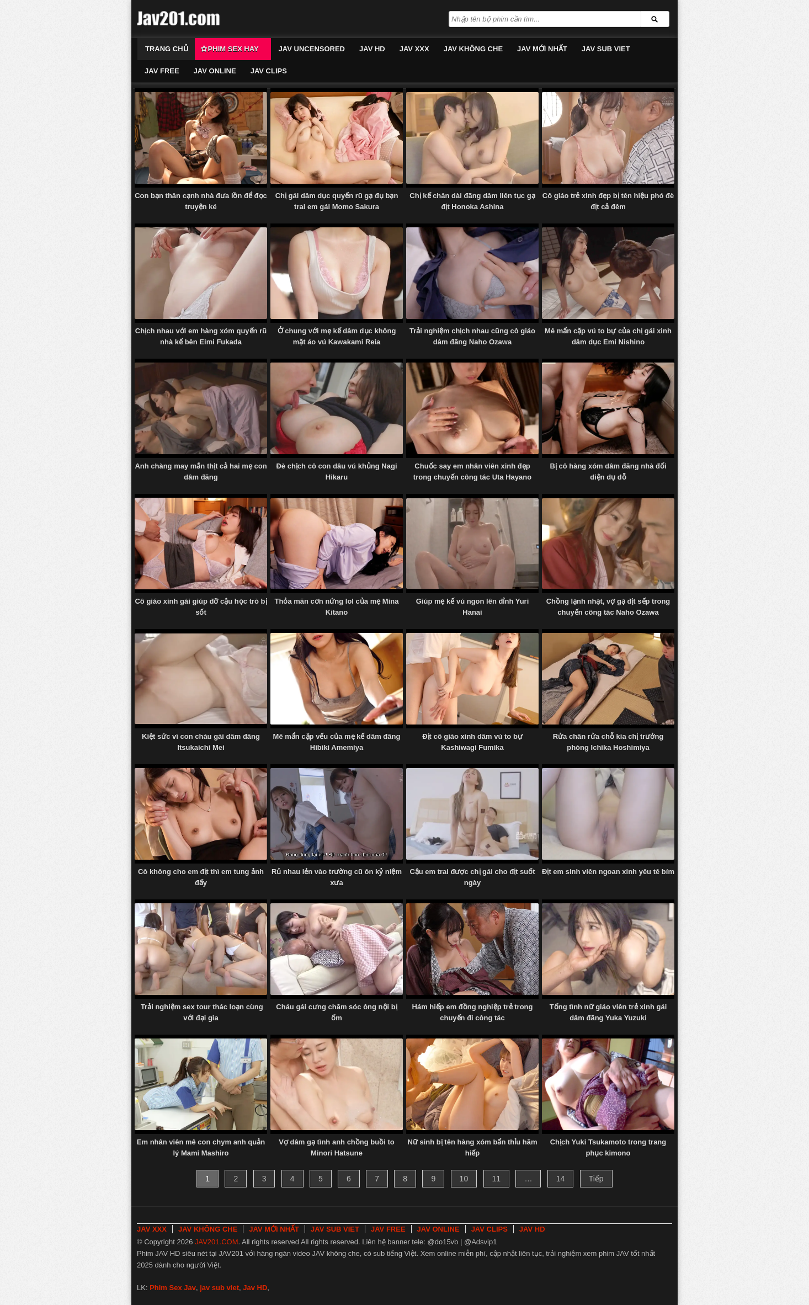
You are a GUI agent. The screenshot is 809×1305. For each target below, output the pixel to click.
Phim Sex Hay (233, 49)
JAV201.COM (216, 1242)
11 (496, 1178)
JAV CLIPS (269, 71)
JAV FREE (162, 71)
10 (464, 1178)
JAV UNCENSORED (312, 49)
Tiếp (596, 1178)
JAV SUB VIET (606, 49)
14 (560, 1178)
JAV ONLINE (215, 71)
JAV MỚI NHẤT (542, 49)
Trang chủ (167, 49)
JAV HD (372, 49)
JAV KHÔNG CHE (473, 49)
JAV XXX (414, 49)
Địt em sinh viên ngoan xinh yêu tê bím (608, 871)
